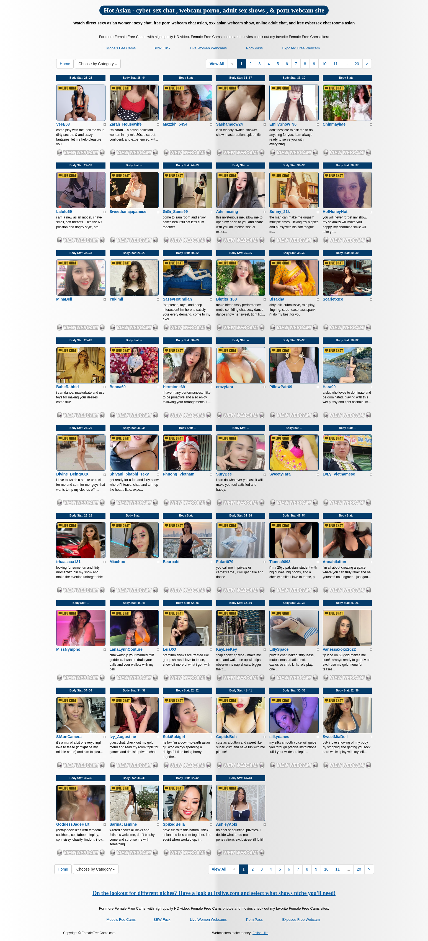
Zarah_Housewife (126, 124)
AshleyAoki (226, 824)
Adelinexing (227, 211)
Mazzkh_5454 (175, 124)
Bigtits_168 (226, 299)
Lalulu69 (64, 211)
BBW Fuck (161, 48)
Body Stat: (80, 77)
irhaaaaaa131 (68, 561)
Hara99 (329, 387)
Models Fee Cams (120, 48)
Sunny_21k (279, 211)
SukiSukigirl (174, 736)
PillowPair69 (280, 387)
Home (65, 64)
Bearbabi (171, 561)
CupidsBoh (226, 736)
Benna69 (118, 387)
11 (335, 64)
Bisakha (276, 299)
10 (324, 64)
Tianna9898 (279, 561)
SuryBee (224, 474)
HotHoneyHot (335, 211)
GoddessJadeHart (72, 824)
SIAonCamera (69, 736)
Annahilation (334, 561)
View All (217, 64)
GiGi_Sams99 (175, 211)
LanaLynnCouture (126, 649)
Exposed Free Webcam (301, 48)
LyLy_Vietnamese (339, 474)
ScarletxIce (333, 299)
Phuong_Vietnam (178, 474)
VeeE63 (63, 124)
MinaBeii (64, 299)
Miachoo (117, 561)
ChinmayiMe (334, 124)
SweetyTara (280, 474)
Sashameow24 (229, 124)
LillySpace (278, 649)
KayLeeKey (226, 649)
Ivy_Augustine (123, 736)
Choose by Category (97, 64)
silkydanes (279, 736)
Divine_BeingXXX (72, 474)
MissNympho (68, 649)
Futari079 (224, 561)
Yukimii (116, 299)
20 (357, 64)
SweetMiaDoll (335, 736)
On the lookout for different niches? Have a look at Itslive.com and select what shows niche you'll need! (214, 893)
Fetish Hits (260, 933)
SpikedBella (174, 824)
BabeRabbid (67, 387)
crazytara (224, 387)
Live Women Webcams (208, 48)
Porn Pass (254, 48)
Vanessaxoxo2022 (339, 649)
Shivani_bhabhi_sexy (129, 474)
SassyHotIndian (177, 299)
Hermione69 (174, 387)
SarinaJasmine (123, 824)
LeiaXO (169, 649)
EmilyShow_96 (282, 124)
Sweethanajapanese (128, 211)
